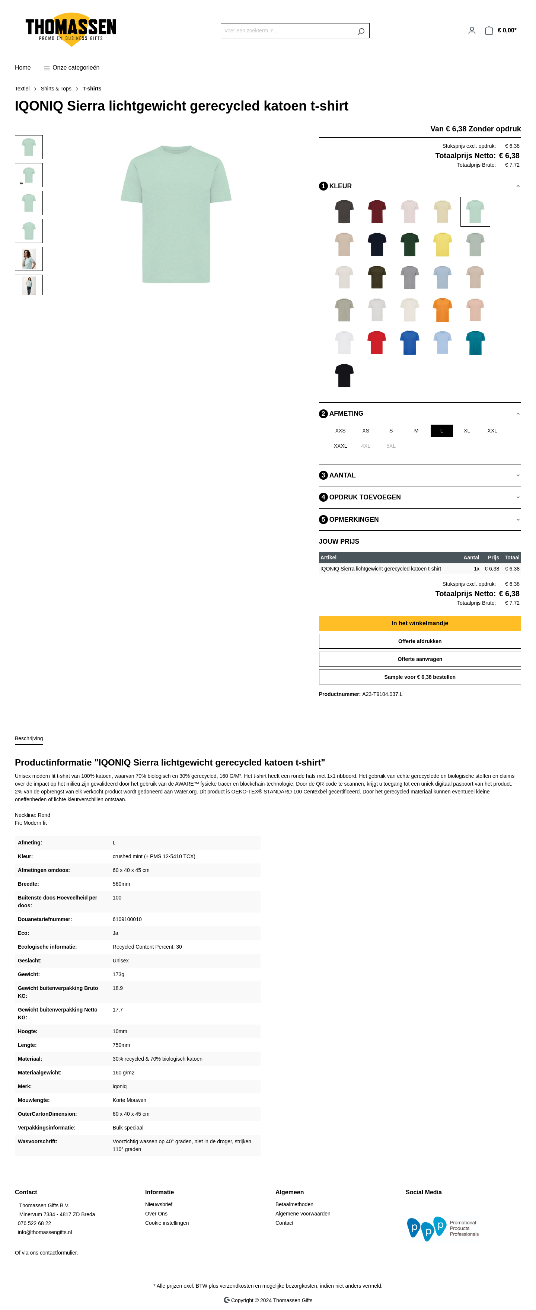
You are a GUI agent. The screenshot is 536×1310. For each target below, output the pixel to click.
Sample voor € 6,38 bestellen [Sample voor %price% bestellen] (420, 677)
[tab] (29, 739)
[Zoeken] (361, 30)
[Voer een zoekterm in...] (286, 30)
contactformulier (58, 1253)
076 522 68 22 (34, 1223)
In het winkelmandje (420, 623)
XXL (492, 431)
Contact (284, 1223)
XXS (340, 431)
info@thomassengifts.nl (45, 1232)
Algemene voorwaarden (303, 1214)
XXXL (340, 446)
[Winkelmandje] (501, 30)
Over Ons (156, 1214)
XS (365, 431)
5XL (391, 446)
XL (467, 431)
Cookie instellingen (167, 1223)
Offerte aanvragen (420, 659)
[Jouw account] (472, 30)
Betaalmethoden (294, 1204)
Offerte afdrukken (420, 641)
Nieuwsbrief (158, 1204)
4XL (365, 446)
